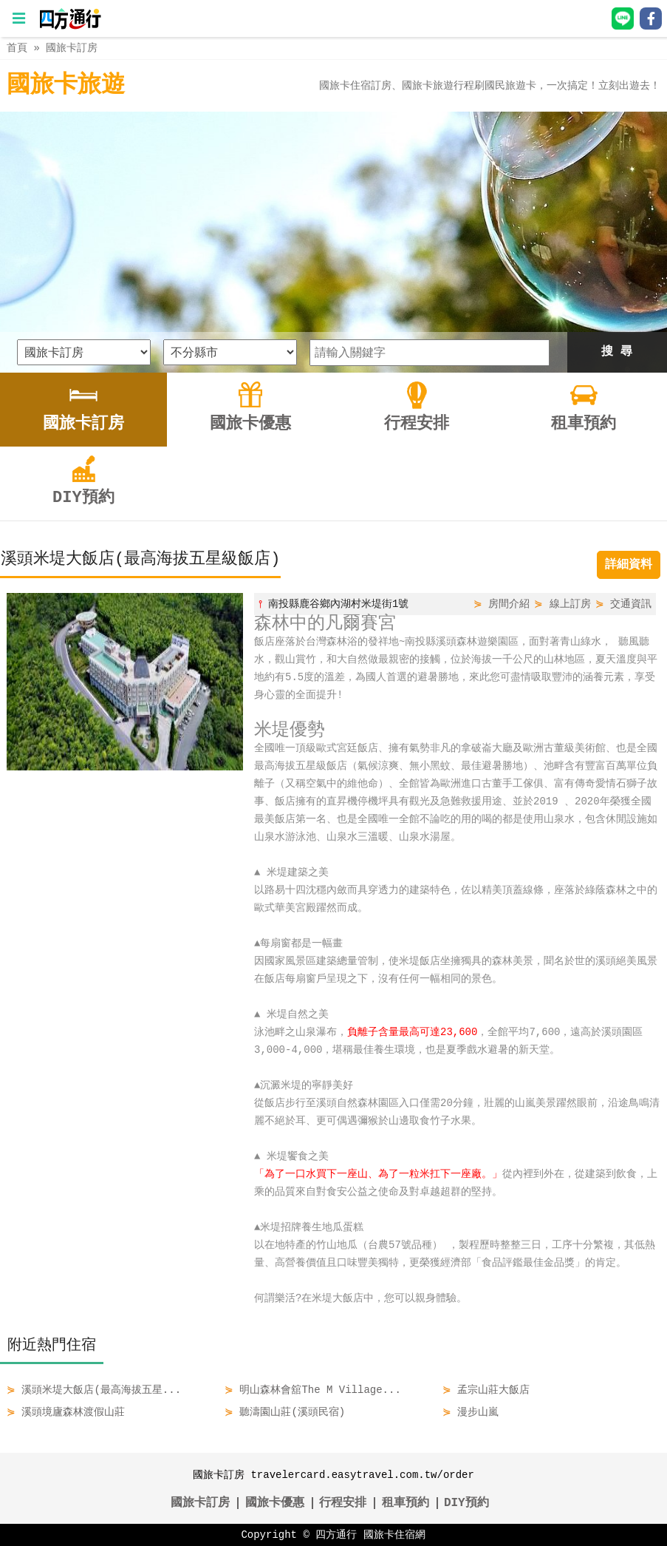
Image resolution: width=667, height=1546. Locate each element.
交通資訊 (630, 604)
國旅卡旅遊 (66, 85)
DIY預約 (466, 1503)
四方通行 (336, 1535)
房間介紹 (509, 604)
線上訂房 (570, 604)
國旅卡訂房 (72, 48)
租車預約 (405, 1503)
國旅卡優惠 (274, 1503)
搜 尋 (616, 352)
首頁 (17, 48)
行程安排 (342, 1503)
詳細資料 (628, 565)
